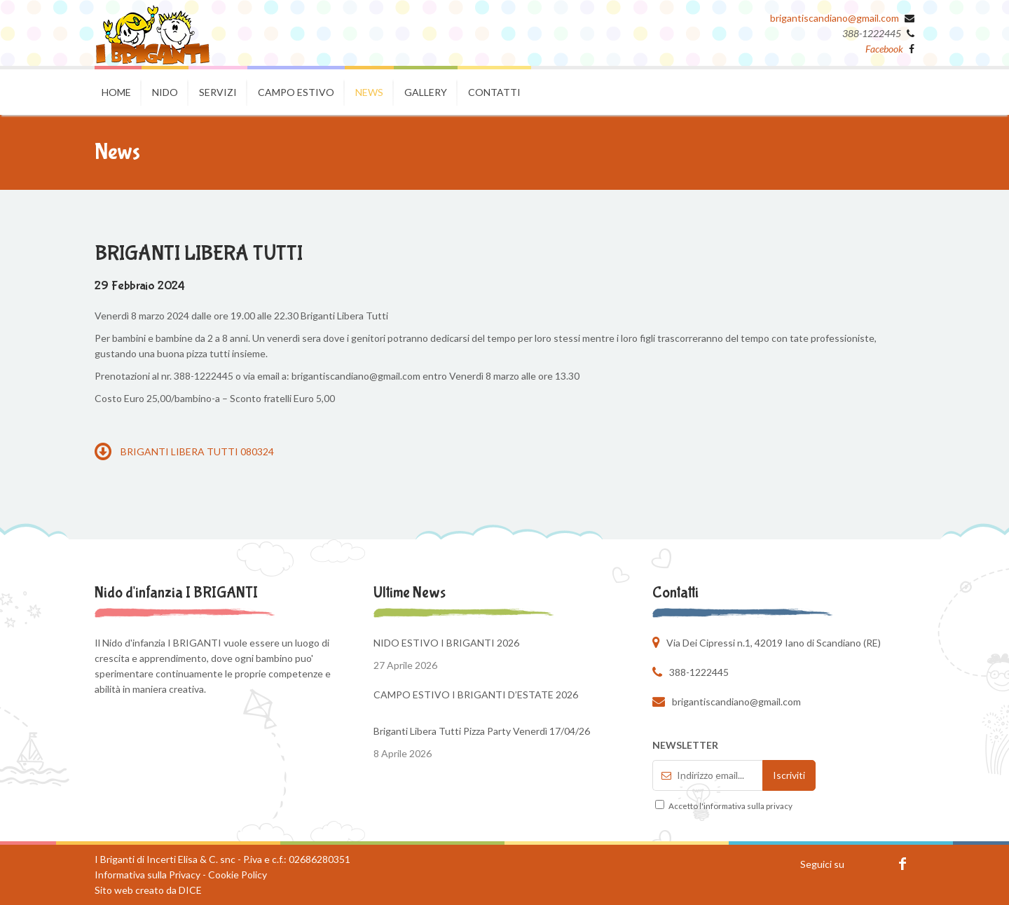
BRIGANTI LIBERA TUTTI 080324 (184, 451)
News (369, 92)
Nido (165, 92)
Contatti (494, 92)
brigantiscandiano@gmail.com (834, 18)
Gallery (425, 92)
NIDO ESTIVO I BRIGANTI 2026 (446, 643)
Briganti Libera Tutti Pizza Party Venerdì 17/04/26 (481, 731)
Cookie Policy (237, 874)
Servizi (218, 92)
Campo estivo (296, 92)
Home (116, 92)
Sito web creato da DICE (148, 890)
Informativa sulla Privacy (147, 874)
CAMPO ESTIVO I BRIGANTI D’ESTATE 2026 (475, 694)
